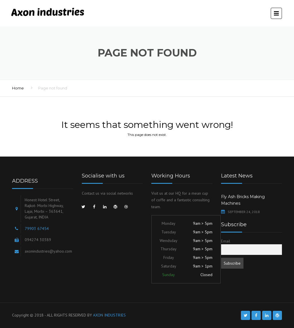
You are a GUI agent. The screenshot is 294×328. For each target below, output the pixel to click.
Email (225, 241)
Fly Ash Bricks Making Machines (243, 200)
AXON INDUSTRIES (109, 315)
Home (18, 88)
